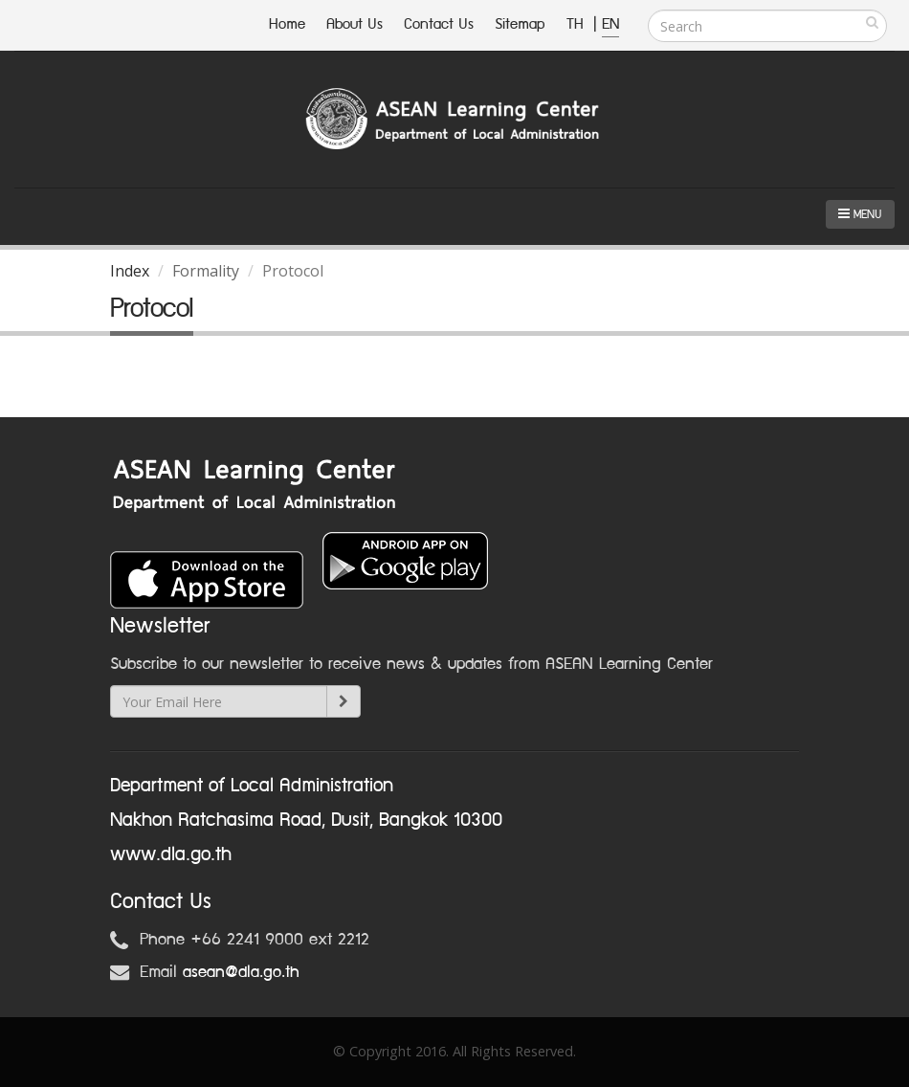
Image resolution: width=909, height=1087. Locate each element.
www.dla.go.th (171, 854)
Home (287, 24)
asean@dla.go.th (241, 972)
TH (577, 24)
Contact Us (439, 24)
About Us (354, 24)
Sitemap (520, 24)
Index (129, 270)
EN (610, 24)
